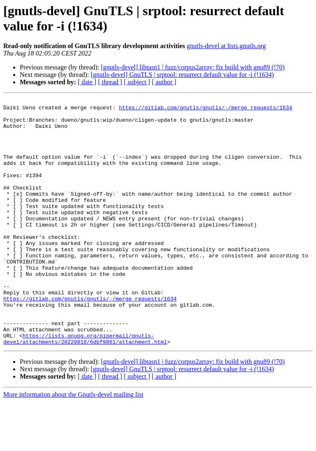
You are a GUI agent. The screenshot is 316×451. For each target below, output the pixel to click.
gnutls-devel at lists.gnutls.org (226, 45)
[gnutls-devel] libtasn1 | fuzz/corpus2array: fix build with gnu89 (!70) (193, 67)
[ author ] (164, 82)
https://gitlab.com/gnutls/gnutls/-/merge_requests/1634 (205, 109)
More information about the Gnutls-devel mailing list (73, 443)
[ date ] (87, 82)
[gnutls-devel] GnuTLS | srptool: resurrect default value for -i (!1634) (182, 74)
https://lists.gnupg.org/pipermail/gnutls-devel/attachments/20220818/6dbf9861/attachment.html (85, 387)
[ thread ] (110, 82)
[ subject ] (137, 82)
